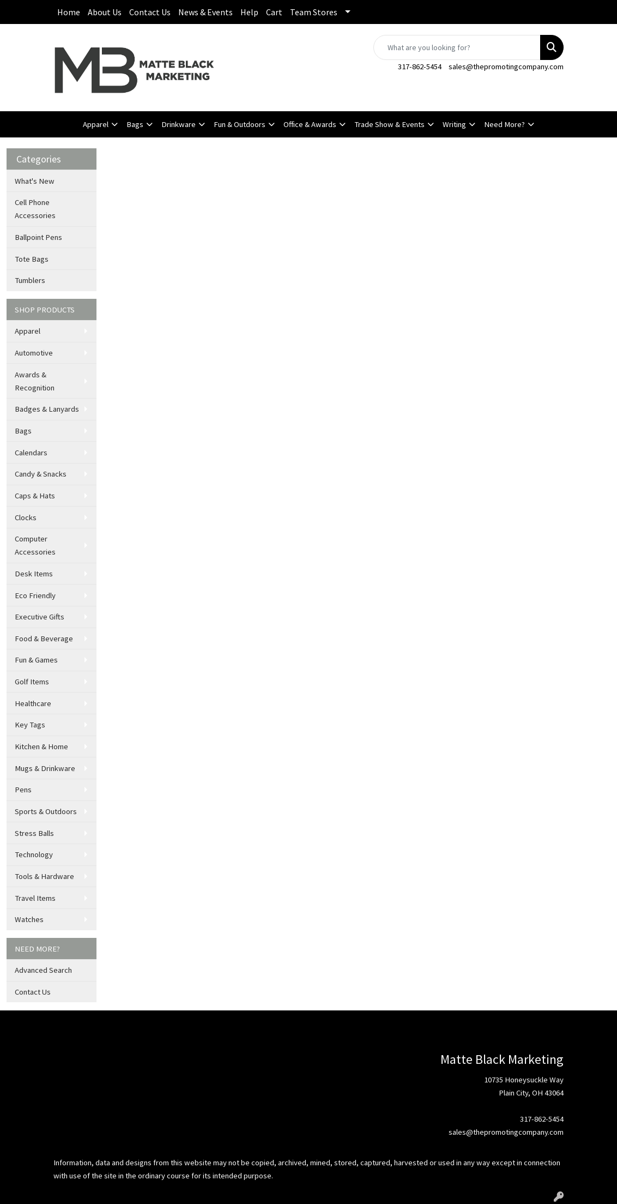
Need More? (504, 124)
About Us (105, 12)
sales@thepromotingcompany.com (506, 66)
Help (249, 12)
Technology (34, 854)
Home (68, 12)
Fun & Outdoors (239, 124)
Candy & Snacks (40, 474)
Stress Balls (34, 833)
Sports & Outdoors (46, 811)
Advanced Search (43, 970)
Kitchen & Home (41, 746)
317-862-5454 (419, 66)
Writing (454, 124)
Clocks (26, 517)
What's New (35, 181)
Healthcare (33, 703)
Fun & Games (36, 660)
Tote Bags (32, 259)
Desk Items (34, 574)
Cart (274, 12)
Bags (134, 124)
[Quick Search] (457, 47)
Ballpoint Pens (38, 237)
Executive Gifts (39, 617)
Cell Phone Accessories (35, 208)
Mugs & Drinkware (45, 768)
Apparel (95, 124)
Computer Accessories (35, 545)
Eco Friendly (35, 595)
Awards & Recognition (35, 381)
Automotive (34, 353)
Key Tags (30, 725)
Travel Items (35, 898)
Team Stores (313, 12)
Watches (29, 919)
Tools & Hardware (44, 876)
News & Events (205, 12)
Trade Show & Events (389, 124)
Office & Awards (309, 124)
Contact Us (150, 12)
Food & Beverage (44, 638)
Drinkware (178, 124)
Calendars (31, 452)
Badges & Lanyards (47, 409)
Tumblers (30, 280)
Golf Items (32, 682)
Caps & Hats (35, 496)
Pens (23, 789)
